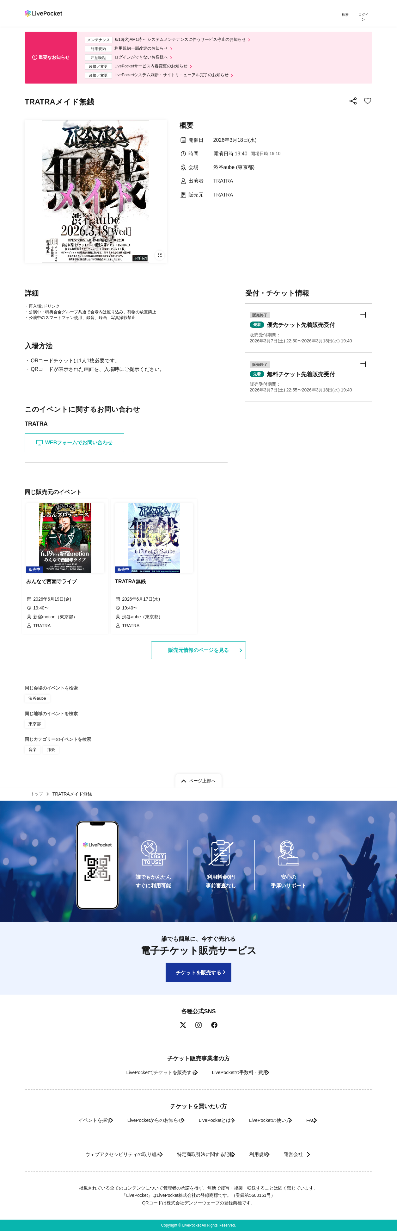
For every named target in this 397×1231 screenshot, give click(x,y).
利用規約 (262, 1154)
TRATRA (223, 182)
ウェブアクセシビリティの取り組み (108, 1154)
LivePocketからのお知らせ (144, 1120)
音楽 (32, 746)
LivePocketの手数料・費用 (242, 1072)
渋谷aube (36, 697)
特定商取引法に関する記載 (200, 1154)
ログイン (364, 15)
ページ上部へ (202, 778)
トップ (37, 792)
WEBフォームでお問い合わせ (74, 444)
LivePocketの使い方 (277, 1120)
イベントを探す (74, 1120)
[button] (308, 331)
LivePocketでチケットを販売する (153, 1072)
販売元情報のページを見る (198, 649)
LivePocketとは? (214, 1120)
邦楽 (50, 746)
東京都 (34, 722)
